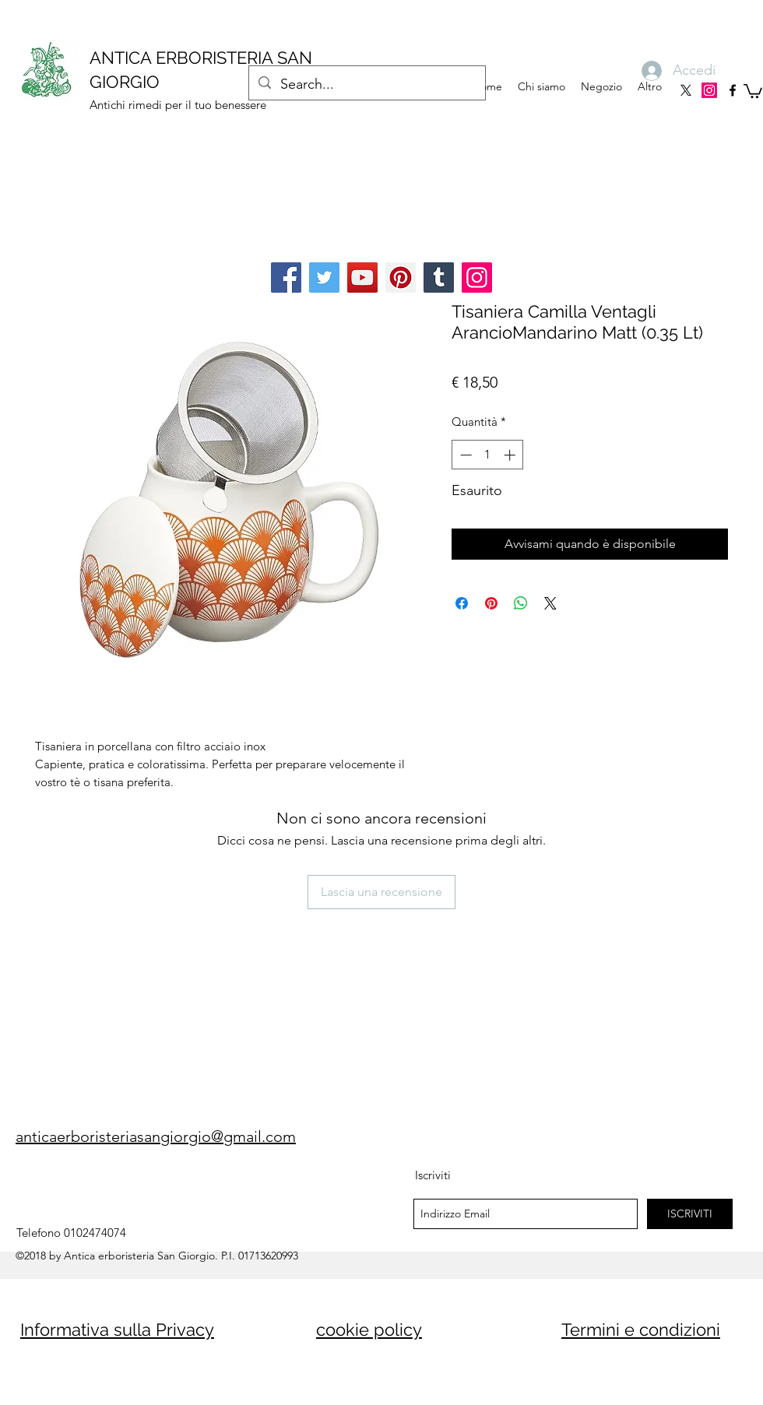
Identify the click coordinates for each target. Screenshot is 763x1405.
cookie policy (369, 1329)
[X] (686, 90)
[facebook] (732, 90)
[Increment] (511, 455)
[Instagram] (709, 90)
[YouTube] (362, 277)
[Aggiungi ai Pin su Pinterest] (491, 603)
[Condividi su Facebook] (461, 603)
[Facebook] (286, 277)
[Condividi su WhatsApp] (521, 603)
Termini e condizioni (640, 1329)
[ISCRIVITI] (690, 1214)
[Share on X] (550, 603)
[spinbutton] (488, 455)
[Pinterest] (400, 277)
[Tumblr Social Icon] (439, 277)
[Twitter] (324, 277)
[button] (753, 90)
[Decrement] (464, 455)
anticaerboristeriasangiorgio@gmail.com (156, 1136)
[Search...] (366, 85)
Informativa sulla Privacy (117, 1329)
